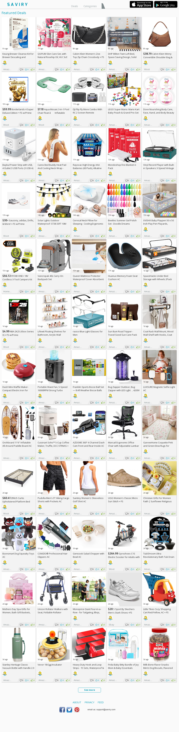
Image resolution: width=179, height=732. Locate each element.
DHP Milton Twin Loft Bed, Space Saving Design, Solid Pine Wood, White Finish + (123, 57)
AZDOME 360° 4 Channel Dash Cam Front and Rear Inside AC (89, 444)
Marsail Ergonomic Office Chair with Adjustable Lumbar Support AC (123, 446)
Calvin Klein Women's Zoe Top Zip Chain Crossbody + (88, 55)
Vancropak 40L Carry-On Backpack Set (50, 277)
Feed (101, 702)
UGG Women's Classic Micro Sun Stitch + (123, 499)
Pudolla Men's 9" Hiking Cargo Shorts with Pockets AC (53, 499)
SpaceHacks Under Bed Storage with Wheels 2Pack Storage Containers (157, 279)
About (77, 702)
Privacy (89, 702)
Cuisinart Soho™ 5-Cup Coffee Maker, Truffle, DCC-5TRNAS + (53, 446)
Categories (90, 6)
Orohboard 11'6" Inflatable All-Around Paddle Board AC (17, 444)
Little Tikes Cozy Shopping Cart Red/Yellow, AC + (157, 611)
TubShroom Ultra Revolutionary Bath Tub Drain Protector (158, 557)
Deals (74, 6)
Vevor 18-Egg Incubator (50, 664)
